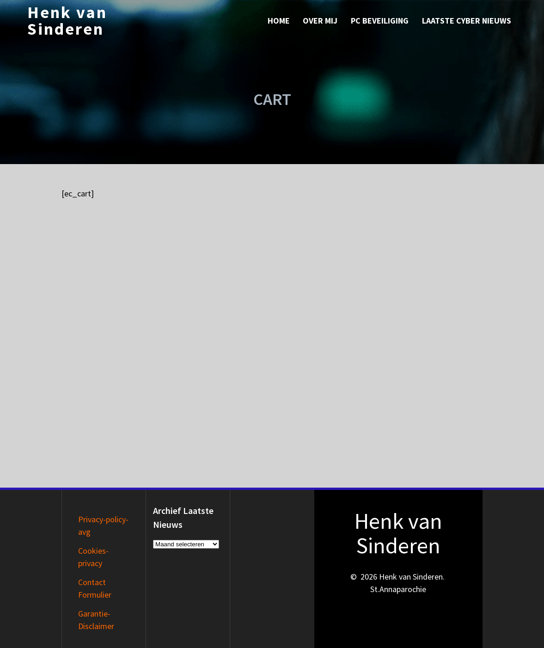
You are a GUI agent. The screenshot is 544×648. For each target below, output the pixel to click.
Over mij (320, 20)
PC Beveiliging (380, 20)
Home (279, 20)
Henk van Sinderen (67, 20)
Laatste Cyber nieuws (466, 20)
